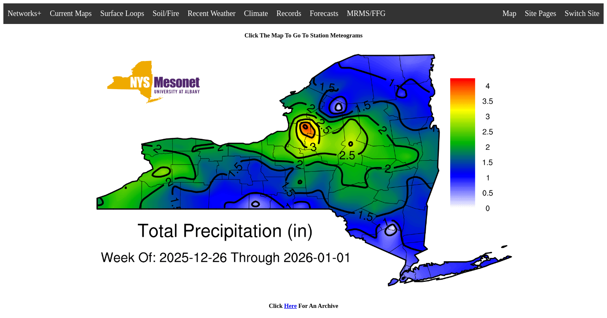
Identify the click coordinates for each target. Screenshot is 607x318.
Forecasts (324, 13)
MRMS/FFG (366, 13)
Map (509, 13)
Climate (256, 13)
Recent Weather (212, 13)
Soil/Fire (166, 13)
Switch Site (581, 13)
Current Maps (70, 13)
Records (289, 13)
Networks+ (24, 13)
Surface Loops (122, 13)
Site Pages (540, 13)
